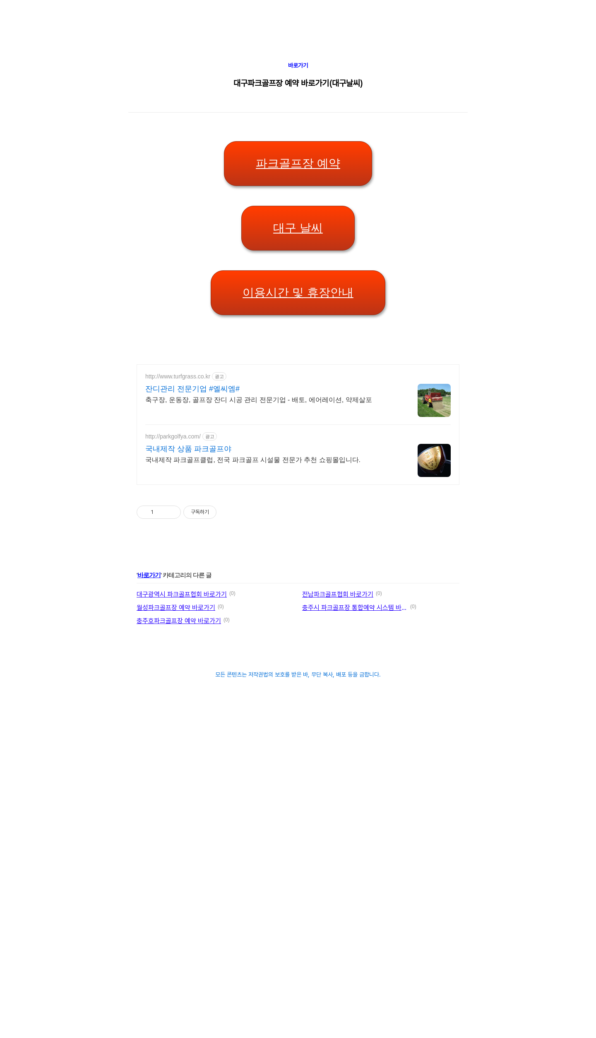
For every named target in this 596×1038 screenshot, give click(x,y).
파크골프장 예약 (298, 163)
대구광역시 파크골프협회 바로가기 (182, 594)
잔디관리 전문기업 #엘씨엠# (192, 389)
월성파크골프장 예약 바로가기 (176, 608)
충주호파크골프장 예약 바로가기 (179, 621)
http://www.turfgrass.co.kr (177, 376)
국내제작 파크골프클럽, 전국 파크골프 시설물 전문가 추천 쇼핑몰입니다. (252, 459)
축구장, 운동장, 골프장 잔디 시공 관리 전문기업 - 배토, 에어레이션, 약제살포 (258, 399)
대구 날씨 (298, 228)
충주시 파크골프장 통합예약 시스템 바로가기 (355, 608)
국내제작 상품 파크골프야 (188, 449)
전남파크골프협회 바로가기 (337, 594)
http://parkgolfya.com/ (173, 436)
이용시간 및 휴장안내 (298, 292)
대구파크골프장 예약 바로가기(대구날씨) (298, 83)
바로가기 (298, 65)
